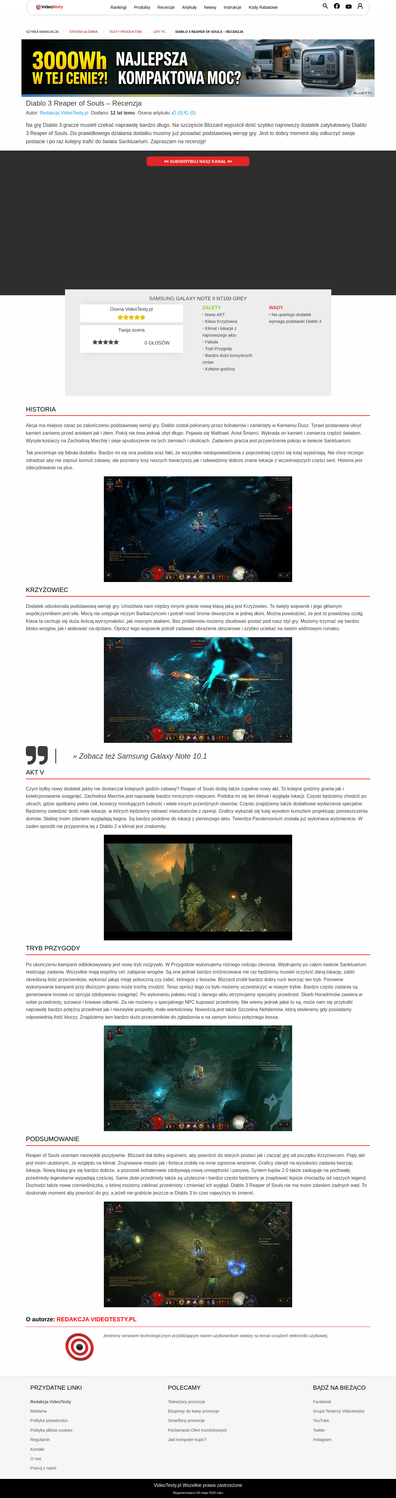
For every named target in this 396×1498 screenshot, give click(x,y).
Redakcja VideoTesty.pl (64, 112)
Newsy (210, 7)
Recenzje (165, 7)
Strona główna (83, 31)
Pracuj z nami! (43, 1468)
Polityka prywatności (49, 1420)
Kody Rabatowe (263, 7)
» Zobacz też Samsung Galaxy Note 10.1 (140, 756)
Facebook (322, 1401)
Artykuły (189, 7)
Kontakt (37, 1449)
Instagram (322, 1439)
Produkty (142, 7)
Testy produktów (125, 31)
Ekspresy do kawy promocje (193, 1411)
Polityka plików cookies (51, 1430)
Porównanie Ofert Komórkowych (197, 1430)
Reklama (38, 1411)
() (178, 112)
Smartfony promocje (186, 1420)
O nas (35, 1458)
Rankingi (119, 7)
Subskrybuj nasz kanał (198, 161)
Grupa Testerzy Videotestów (339, 1411)
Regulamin (40, 1439)
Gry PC (159, 31)
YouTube (321, 1420)
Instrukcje (233, 7)
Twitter (319, 1430)
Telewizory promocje (186, 1401)
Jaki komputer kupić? (187, 1439)
